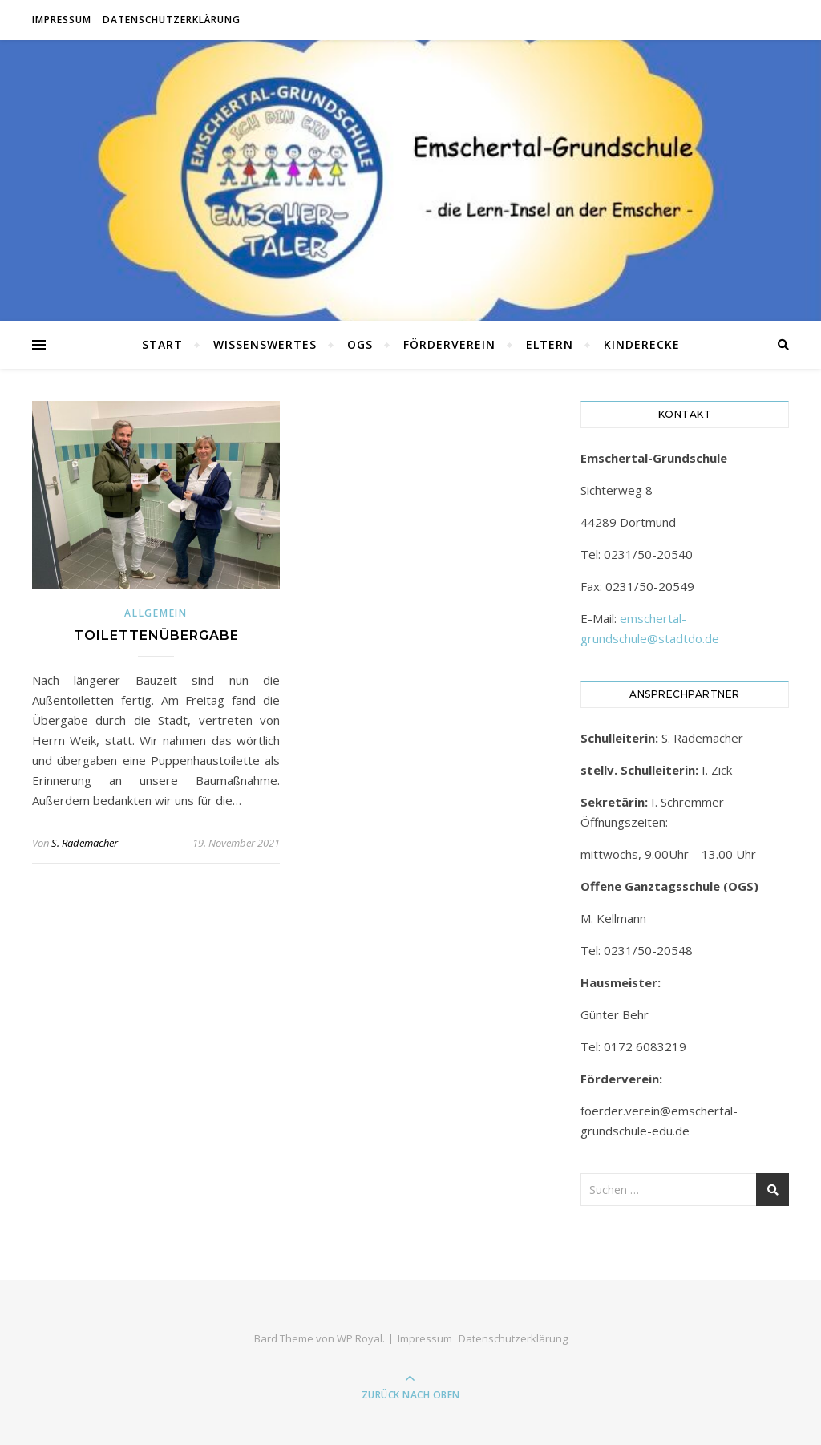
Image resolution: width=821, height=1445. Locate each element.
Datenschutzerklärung (172, 19)
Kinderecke (642, 344)
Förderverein (449, 344)
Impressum (61, 19)
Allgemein (155, 613)
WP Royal (359, 1338)
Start (162, 344)
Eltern (549, 344)
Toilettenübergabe (156, 635)
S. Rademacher (84, 843)
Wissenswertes (265, 344)
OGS (360, 344)
